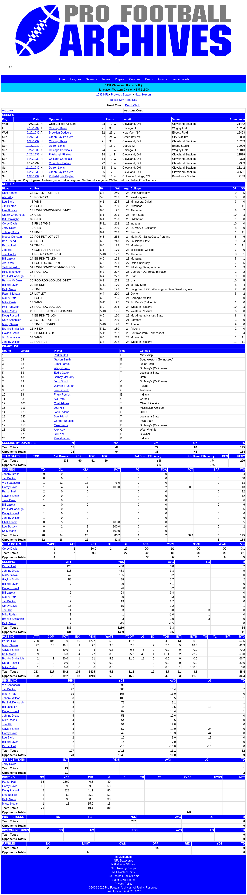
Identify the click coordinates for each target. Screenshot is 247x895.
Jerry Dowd (9, 227)
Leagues (75, 79)
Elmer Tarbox (62, 363)
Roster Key (117, 99)
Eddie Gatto (61, 372)
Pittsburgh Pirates (60, 154)
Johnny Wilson (11, 341)
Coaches (134, 79)
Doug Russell (10, 315)
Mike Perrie (9, 302)
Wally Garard (62, 368)
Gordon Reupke (64, 420)
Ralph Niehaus (11, 293)
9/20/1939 (33, 132)
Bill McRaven (10, 284)
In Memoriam (123, 856)
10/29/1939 (32, 154)
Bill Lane (59, 434)
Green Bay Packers (61, 136)
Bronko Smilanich (13, 328)
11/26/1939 (32, 172)
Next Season (143, 94)
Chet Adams (9, 192)
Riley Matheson (11, 271)
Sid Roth (59, 398)
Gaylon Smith (10, 333)
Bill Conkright (10, 219)
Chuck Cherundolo (13, 214)
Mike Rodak (9, 311)
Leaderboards (180, 79)
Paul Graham (62, 438)
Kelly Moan (9, 289)
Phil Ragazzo (10, 306)
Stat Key (131, 99)
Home (61, 79)
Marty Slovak (10, 324)
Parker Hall (9, 245)
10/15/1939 (32, 145)
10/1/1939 (33, 136)
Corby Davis (9, 223)
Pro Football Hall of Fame (123, 875)
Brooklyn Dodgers (60, 132)
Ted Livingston (11, 267)
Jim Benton (9, 206)
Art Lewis (8, 110)
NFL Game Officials (123, 864)
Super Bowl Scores (123, 879)
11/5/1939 (33, 158)
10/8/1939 (33, 141)
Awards (162, 79)
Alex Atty (7, 197)
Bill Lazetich (9, 258)
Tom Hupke (9, 254)
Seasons (91, 79)
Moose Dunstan (12, 236)
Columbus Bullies (60, 163)
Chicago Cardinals (60, 150)
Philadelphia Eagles (61, 176)
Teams (106, 79)
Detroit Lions (57, 145)
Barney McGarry (12, 280)
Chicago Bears (58, 128)
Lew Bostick (9, 210)
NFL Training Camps (123, 868)
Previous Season (121, 94)
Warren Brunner (64, 385)
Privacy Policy (123, 883)
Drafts (149, 79)
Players (119, 79)
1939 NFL (102, 94)
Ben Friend (9, 241)
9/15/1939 (33, 128)
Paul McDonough (13, 276)
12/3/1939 (33, 176)
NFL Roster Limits (123, 872)
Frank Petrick (62, 394)
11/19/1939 (32, 167)
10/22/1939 (32, 150)
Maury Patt (9, 298)
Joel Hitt (7, 249)
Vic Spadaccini (11, 337)
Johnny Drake (10, 232)
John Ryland (61, 412)
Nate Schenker (11, 319)
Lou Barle (8, 201)
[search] (62, 67)
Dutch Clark (132, 105)
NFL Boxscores (123, 860)
